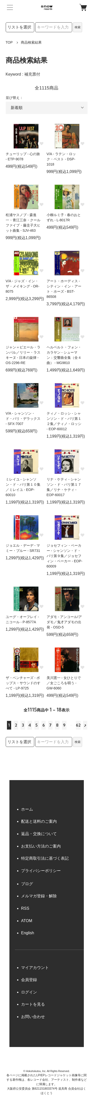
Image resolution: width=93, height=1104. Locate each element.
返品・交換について (39, 834)
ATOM (26, 921)
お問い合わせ (33, 1017)
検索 (78, 27)
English (27, 933)
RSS (25, 908)
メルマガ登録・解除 (39, 896)
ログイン (29, 992)
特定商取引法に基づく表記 (45, 858)
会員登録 (29, 980)
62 (78, 725)
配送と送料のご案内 (39, 821)
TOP (9, 42)
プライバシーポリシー (41, 871)
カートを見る (33, 1004)
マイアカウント (35, 967)
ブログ (27, 884)
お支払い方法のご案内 (41, 846)
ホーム (27, 809)
